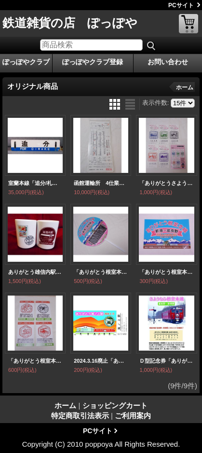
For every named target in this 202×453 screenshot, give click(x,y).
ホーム (184, 87)
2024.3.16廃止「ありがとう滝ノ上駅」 (101, 361)
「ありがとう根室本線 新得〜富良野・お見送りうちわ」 (101, 272)
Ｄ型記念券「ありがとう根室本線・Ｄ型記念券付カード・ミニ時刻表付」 (166, 361)
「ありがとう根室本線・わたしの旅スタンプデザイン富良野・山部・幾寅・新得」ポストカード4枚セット (35, 361)
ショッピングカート (188, 23)
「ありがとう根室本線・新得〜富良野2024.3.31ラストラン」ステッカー (166, 272)
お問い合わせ (168, 62)
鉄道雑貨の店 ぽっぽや (69, 22)
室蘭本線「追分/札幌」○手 (35, 183)
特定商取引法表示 (80, 415)
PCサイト (181, 5)
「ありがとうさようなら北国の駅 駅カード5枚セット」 (166, 183)
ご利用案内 (133, 415)
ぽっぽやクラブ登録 (92, 62)
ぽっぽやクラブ (26, 62)
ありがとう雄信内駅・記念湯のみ (35, 272)
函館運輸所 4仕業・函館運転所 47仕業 (101, 183)
